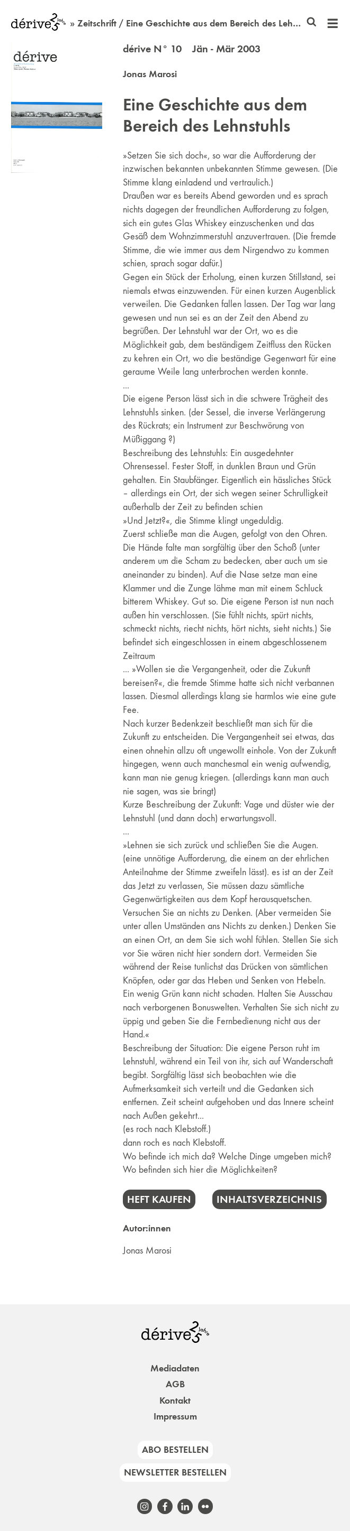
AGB (175, 1384)
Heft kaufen (159, 1199)
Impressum (175, 1416)
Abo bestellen (175, 1449)
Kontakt (175, 1400)
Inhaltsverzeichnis (269, 1199)
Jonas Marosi (150, 74)
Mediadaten (175, 1368)
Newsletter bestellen (175, 1472)
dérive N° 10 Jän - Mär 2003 (192, 48)
